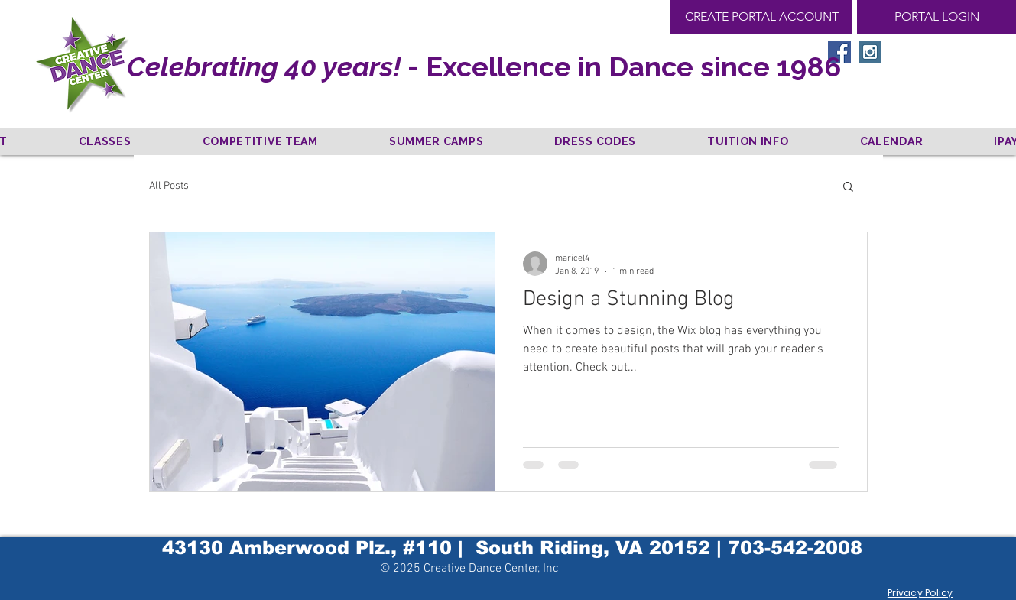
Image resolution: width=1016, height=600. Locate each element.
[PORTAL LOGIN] (936, 17)
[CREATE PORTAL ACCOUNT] (761, 17)
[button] (848, 188)
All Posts (169, 186)
